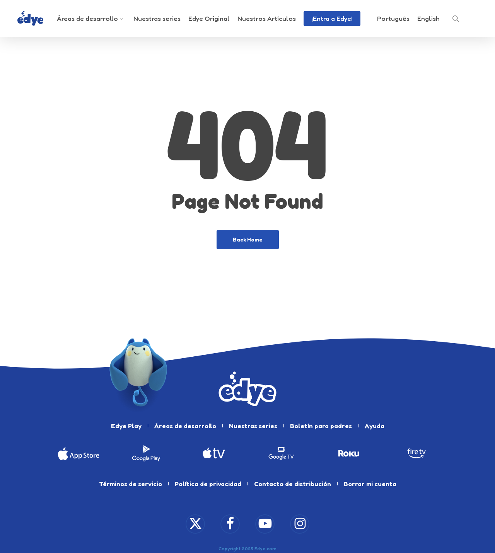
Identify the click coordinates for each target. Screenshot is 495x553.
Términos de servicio (130, 483)
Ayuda (374, 425)
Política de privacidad (208, 483)
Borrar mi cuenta (370, 483)
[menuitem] (393, 18)
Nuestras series (253, 425)
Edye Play (126, 425)
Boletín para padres (321, 425)
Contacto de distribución (292, 483)
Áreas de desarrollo (185, 425)
